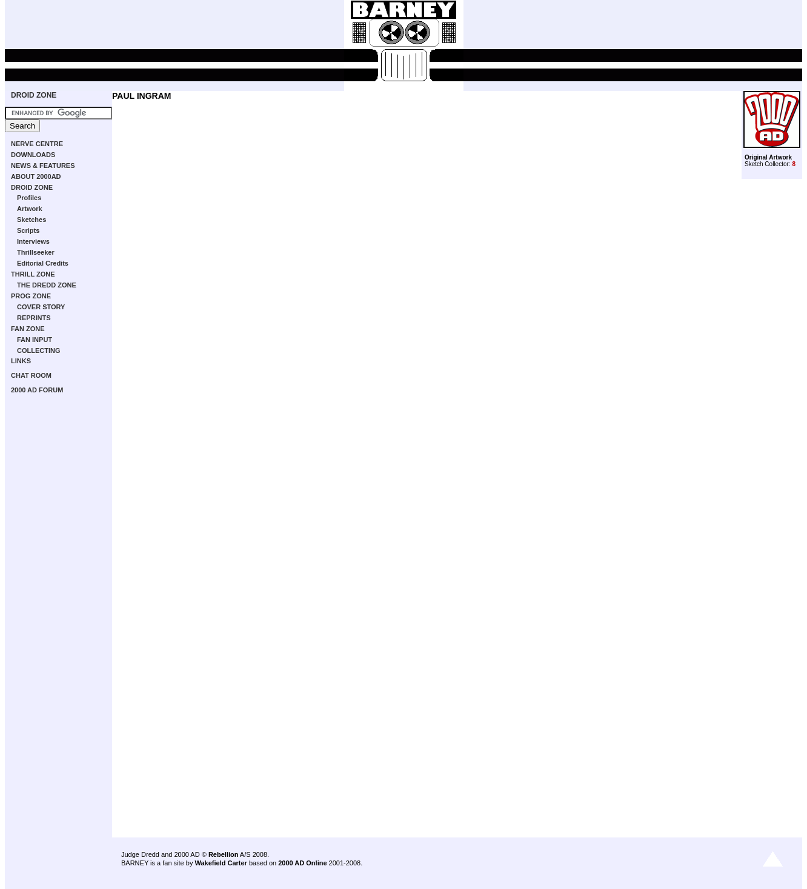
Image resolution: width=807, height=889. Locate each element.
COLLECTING (39, 350)
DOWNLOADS (33, 154)
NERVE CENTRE (37, 143)
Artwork (29, 208)
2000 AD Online (302, 863)
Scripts (28, 230)
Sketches (31, 219)
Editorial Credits (42, 263)
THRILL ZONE (33, 274)
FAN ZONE (28, 328)
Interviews (33, 241)
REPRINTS (34, 317)
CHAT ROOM (31, 375)
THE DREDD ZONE (46, 285)
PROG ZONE (31, 296)
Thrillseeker (36, 252)
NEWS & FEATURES (43, 165)
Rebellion (223, 854)
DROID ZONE (33, 95)
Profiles (29, 197)
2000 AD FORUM (37, 390)
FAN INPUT (34, 339)
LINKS (21, 360)
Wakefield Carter (220, 863)
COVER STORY (41, 306)
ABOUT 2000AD (36, 176)
